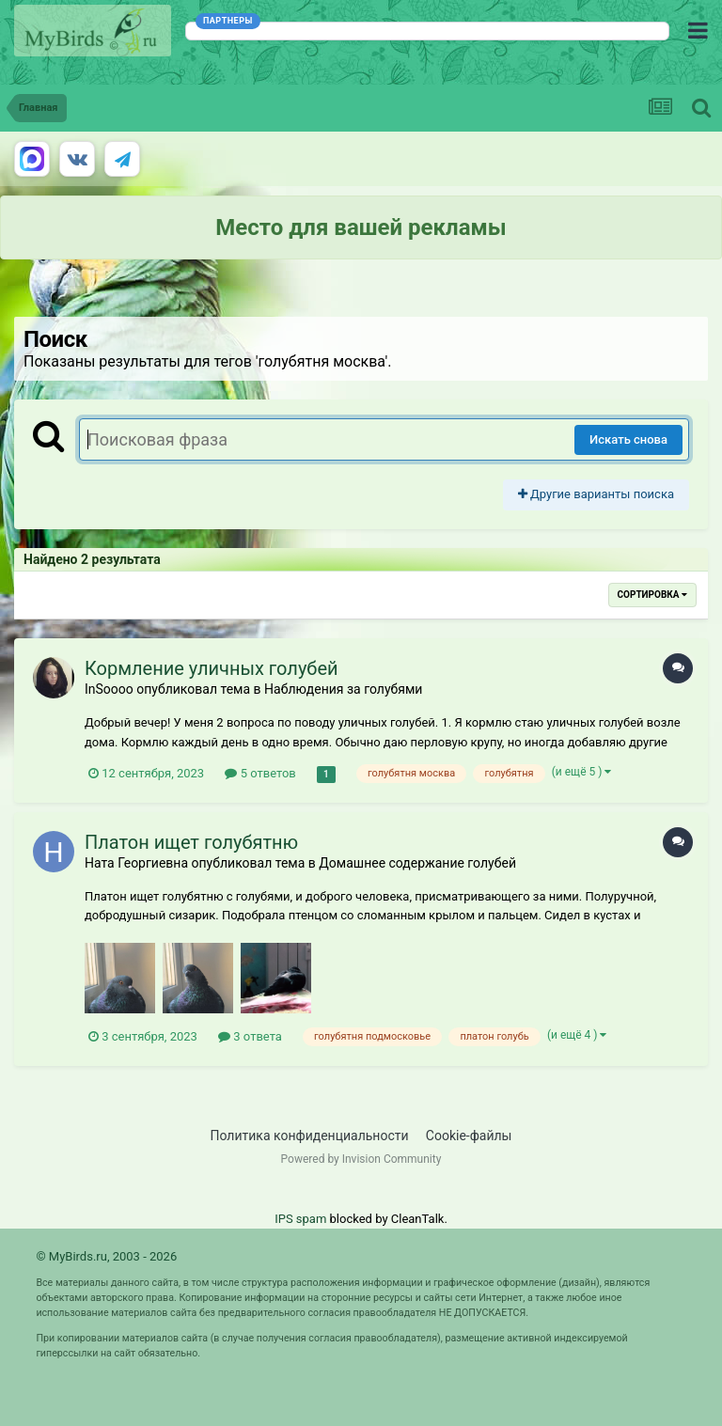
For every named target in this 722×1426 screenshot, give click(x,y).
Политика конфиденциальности (310, 1135)
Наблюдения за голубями (343, 689)
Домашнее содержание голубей (417, 862)
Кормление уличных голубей (211, 668)
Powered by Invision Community (361, 1159)
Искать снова (628, 439)
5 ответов (260, 773)
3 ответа (250, 1036)
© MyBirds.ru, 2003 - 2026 (106, 1256)
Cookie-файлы (469, 1135)
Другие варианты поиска (596, 494)
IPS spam (300, 1219)
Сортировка (652, 594)
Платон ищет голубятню (191, 842)
